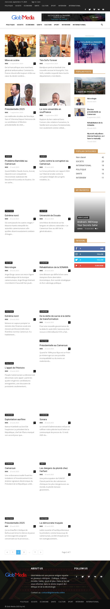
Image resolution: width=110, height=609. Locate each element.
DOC (6, 63)
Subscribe (99, 265)
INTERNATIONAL (74, 6)
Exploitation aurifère (15, 419)
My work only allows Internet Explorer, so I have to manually (96, 136)
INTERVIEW (62, 6)
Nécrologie (10, 267)
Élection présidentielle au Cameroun (94, 111)
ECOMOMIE (28, 6)
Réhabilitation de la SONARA (54, 267)
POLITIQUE (9, 6)
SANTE (37, 6)
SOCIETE (18, 6)
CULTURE (45, 6)
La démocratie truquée (51, 523)
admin (80, 229)
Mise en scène (12, 60)
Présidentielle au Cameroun (54, 345)
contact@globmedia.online (53, 592)
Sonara (43, 419)
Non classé (83, 218)
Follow (100, 254)
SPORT (53, 6)
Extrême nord (12, 215)
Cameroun (10, 468)
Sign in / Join (36, 2)
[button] (102, 25)
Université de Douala (50, 215)
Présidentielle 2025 (15, 109)
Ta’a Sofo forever (48, 60)
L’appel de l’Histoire (15, 367)
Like (101, 248)
